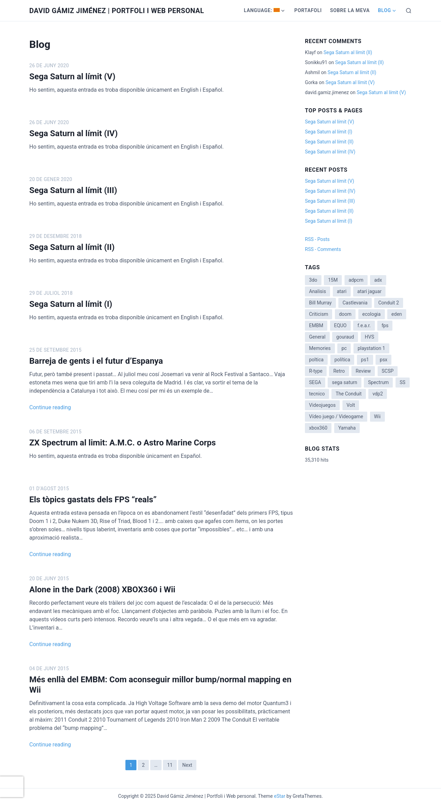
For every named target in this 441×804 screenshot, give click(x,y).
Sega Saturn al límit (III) (73, 190)
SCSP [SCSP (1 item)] (388, 371)
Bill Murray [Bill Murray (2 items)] (320, 302)
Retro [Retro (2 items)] (339, 371)
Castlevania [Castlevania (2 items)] (354, 302)
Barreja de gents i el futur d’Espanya (96, 361)
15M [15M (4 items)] (333, 280)
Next (187, 765)
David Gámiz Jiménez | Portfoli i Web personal (116, 11)
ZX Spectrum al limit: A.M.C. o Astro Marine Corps (122, 443)
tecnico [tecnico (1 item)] (317, 393)
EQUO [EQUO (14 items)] (340, 325)
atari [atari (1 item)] (342, 291)
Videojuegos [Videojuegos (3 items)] (322, 405)
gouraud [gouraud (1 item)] (345, 337)
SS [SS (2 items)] (403, 382)
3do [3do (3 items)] (313, 280)
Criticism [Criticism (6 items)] (318, 314)
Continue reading (50, 407)
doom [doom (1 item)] (345, 314)
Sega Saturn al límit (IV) (73, 133)
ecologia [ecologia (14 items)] (371, 314)
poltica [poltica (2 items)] (316, 359)
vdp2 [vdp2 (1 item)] (377, 393)
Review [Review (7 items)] (363, 371)
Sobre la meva (350, 10)
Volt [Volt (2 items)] (351, 405)
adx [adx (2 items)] (378, 280)
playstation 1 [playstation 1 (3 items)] (371, 348)
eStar (279, 796)
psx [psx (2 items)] (383, 359)
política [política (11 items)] (342, 359)
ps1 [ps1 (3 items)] (365, 359)
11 (170, 765)
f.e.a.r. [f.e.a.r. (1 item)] (364, 325)
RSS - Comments (323, 249)
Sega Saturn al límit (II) (72, 247)
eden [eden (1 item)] (396, 314)
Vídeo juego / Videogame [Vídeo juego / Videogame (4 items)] (336, 416)
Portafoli (308, 10)
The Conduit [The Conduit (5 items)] (348, 393)
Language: (262, 10)
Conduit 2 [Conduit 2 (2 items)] (388, 302)
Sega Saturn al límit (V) (72, 76)
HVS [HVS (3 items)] (369, 337)
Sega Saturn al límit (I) (70, 304)
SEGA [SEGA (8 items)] (315, 382)
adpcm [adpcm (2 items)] (356, 280)
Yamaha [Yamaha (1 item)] (347, 428)
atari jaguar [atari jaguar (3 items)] (369, 291)
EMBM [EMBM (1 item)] (316, 325)
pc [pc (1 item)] (344, 348)
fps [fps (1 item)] (384, 325)
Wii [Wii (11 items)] (377, 416)
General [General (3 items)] (317, 337)
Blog (384, 10)
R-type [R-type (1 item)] (315, 371)
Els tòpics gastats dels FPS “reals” (92, 499)
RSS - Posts (317, 239)
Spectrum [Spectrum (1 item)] (378, 382)
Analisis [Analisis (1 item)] (317, 291)
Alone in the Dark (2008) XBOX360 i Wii (102, 589)
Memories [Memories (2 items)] (320, 348)
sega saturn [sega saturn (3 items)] (344, 382)
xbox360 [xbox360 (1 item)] (318, 428)
